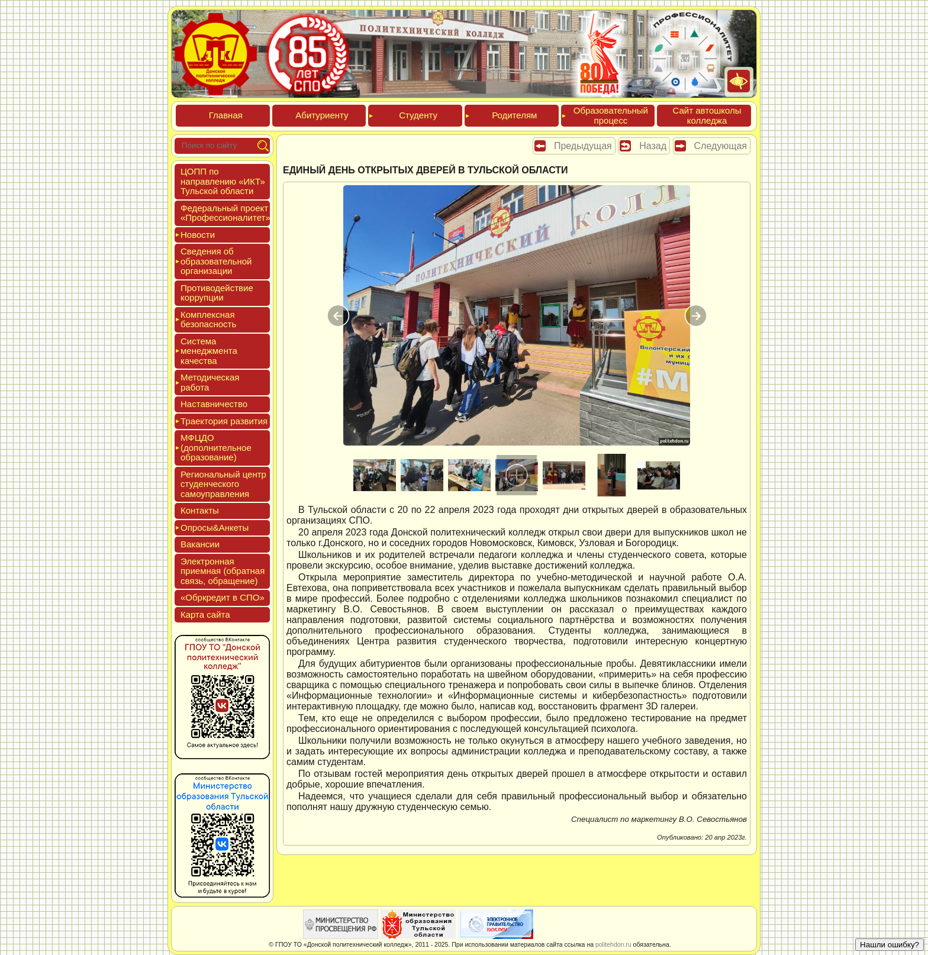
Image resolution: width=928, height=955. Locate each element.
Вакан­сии (200, 544)
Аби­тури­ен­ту (321, 115)
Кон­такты (200, 510)
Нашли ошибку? (889, 944)
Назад (652, 146)
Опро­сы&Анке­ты (215, 527)
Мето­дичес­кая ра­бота (210, 382)
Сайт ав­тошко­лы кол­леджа (706, 115)
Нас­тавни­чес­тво (214, 404)
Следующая (720, 146)
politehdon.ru (613, 944)
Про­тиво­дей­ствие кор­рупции (217, 293)
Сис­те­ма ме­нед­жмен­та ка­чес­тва (209, 351)
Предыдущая (583, 146)
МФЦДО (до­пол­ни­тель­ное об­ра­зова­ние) (216, 447)
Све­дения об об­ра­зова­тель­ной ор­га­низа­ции (216, 261)
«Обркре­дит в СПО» (223, 597)
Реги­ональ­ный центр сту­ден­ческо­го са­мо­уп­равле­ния (223, 484)
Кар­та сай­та (205, 614)
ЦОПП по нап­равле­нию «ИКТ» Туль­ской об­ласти (223, 181)
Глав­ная (226, 115)
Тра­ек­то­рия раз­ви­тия (224, 421)
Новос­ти (198, 235)
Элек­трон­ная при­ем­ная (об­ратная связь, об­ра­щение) (223, 571)
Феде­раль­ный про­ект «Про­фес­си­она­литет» (225, 213)
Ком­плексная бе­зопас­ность (208, 319)
